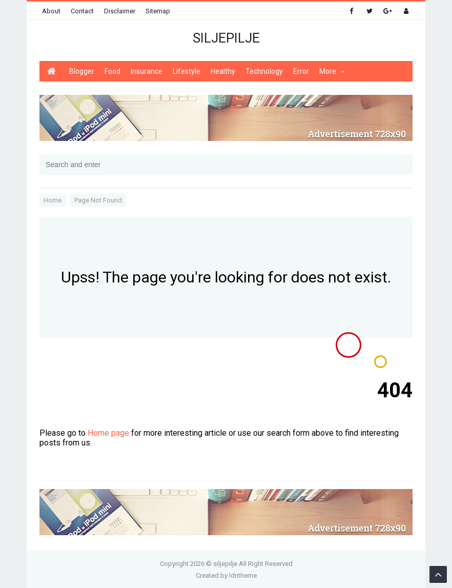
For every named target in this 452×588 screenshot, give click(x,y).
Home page (108, 433)
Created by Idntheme (226, 575)
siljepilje (225, 563)
